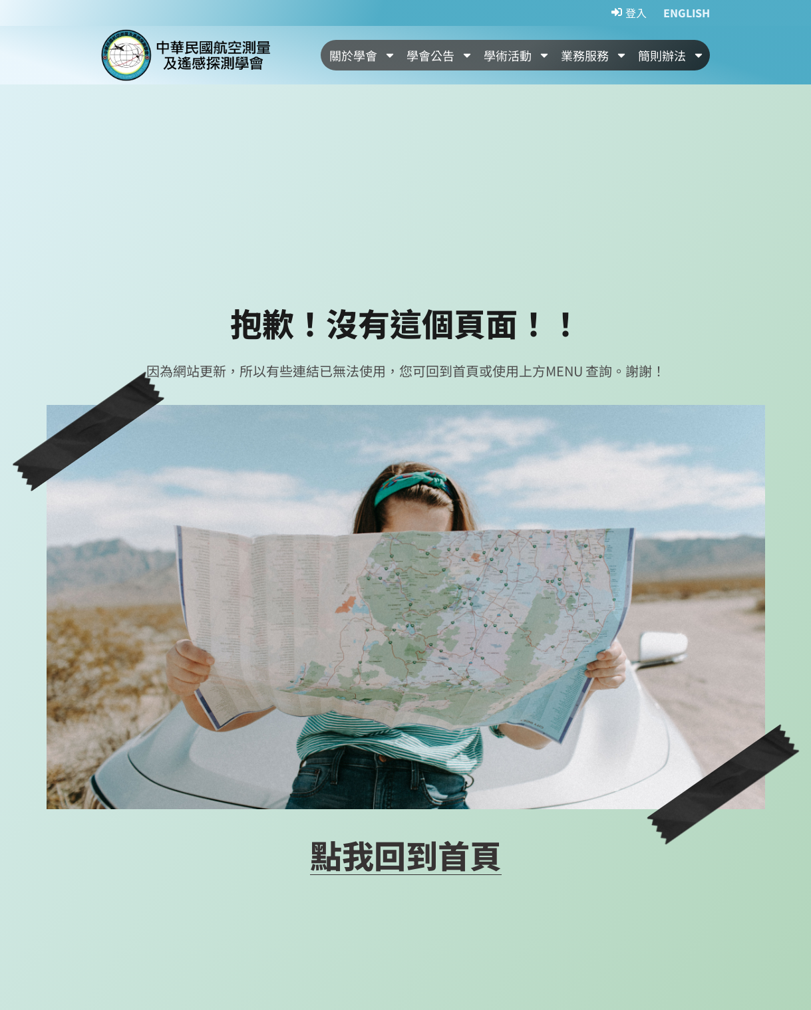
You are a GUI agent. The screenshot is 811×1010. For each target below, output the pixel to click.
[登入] (629, 13)
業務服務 (594, 55)
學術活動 (517, 55)
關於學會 (362, 55)
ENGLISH (686, 13)
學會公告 (439, 55)
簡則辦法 (671, 55)
